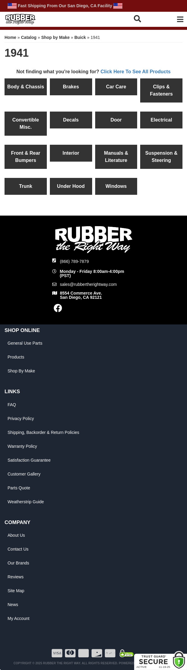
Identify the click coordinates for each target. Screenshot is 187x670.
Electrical (161, 119)
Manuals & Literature (116, 156)
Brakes (71, 86)
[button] (144, 18)
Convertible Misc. (25, 123)
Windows (116, 186)
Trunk (25, 186)
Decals (71, 119)
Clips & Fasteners (161, 90)
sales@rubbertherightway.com (88, 284)
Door (116, 119)
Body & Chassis (25, 86)
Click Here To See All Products (136, 71)
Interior (71, 153)
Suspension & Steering (161, 156)
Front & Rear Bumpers (25, 156)
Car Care (116, 86)
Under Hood (71, 186)
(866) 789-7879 (74, 261)
